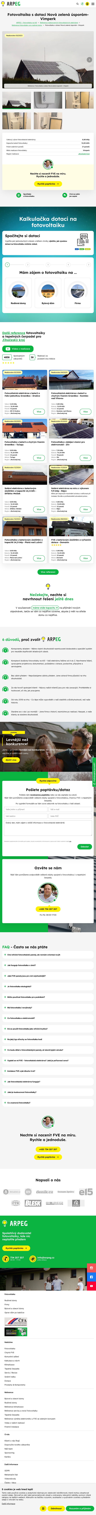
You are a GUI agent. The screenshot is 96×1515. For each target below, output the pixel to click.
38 (32, 357)
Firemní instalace (12, 1427)
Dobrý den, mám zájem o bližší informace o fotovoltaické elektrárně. (48, 828)
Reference (9, 1392)
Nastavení (43, 1508)
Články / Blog (10, 1483)
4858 (7, 357)
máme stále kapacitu (44, 607)
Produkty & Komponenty (15, 1385)
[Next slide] (89, 60)
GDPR (7, 1470)
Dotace (8, 1381)
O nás (7, 1434)
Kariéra (8, 1457)
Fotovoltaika (10, 1294)
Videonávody (10, 1479)
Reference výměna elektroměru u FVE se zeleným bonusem (30, 1419)
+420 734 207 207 (48, 909)
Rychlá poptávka (16, 1248)
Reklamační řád (11, 1475)
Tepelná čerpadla (12, 1369)
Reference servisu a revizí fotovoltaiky (21, 1411)
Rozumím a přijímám (80, 1508)
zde (70, 841)
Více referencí (48, 572)
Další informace (8, 1504)
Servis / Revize (11, 1373)
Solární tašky (10, 1377)
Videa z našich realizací (15, 1423)
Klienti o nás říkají (12, 1441)
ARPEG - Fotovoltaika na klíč (26, 23)
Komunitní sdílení (12, 1356)
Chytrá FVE (9, 1352)
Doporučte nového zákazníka (17, 1445)
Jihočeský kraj (84, 154)
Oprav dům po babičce (14, 1312)
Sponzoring (9, 1453)
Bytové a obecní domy (14, 1308)
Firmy (7, 1304)
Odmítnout (56, 1508)
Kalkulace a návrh (12, 1361)
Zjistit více (11, 760)
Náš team (9, 1449)
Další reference (13, 333)
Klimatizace (9, 1365)
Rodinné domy (11, 1300)
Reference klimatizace (14, 1407)
